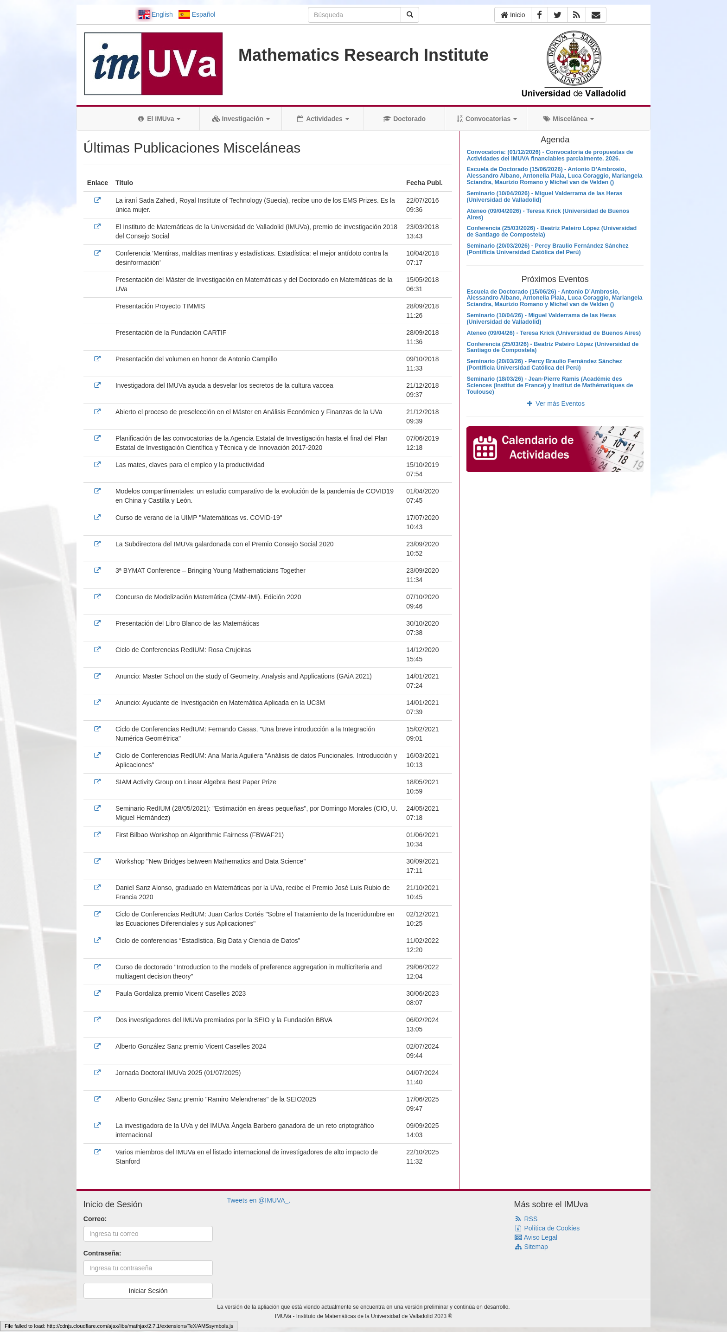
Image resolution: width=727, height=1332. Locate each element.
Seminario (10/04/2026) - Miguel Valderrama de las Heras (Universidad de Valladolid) (544, 196)
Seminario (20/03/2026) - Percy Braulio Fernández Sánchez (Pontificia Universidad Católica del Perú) (547, 249)
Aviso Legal (535, 1237)
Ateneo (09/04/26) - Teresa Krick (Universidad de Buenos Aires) (553, 333)
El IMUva (158, 118)
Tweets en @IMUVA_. (258, 1200)
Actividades (322, 118)
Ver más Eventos (555, 403)
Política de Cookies (547, 1228)
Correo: (95, 1219)
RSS (526, 1219)
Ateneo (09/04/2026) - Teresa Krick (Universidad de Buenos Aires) (547, 214)
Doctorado (404, 118)
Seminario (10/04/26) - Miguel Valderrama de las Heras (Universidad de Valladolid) (541, 318)
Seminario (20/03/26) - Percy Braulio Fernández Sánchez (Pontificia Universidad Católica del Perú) (544, 364)
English (155, 14)
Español (197, 14)
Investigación (241, 118)
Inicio (512, 15)
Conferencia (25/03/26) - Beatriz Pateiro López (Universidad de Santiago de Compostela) (552, 347)
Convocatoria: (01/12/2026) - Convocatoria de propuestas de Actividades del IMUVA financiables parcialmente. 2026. (549, 155)
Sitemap (531, 1246)
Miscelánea (568, 118)
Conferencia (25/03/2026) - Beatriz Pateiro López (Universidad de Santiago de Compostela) (551, 231)
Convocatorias (486, 118)
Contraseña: (102, 1253)
